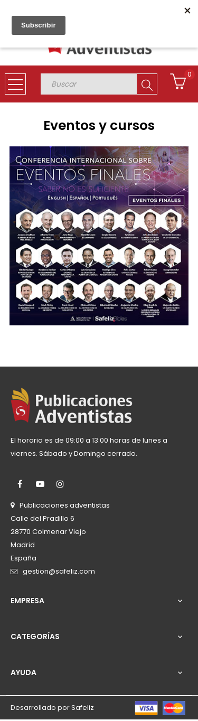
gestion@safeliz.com (59, 571)
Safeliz (82, 708)
